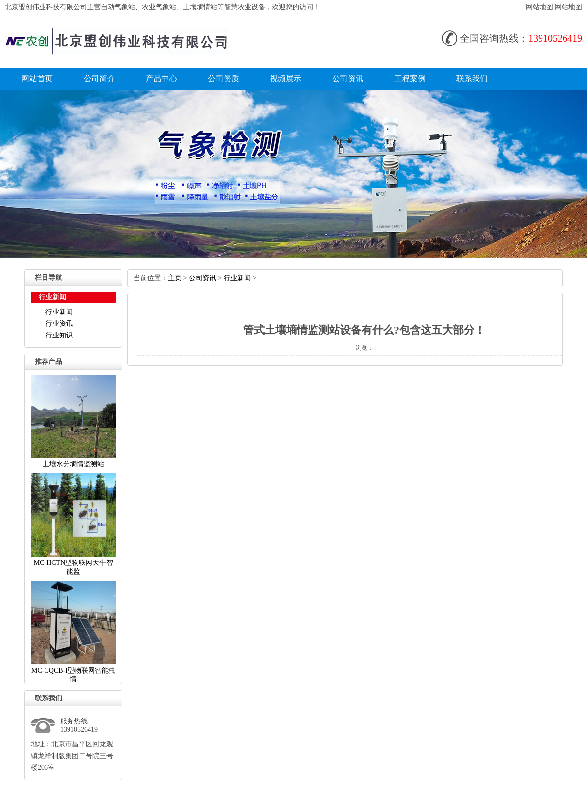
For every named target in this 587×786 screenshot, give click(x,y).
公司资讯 (347, 78)
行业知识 (59, 335)
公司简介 (99, 78)
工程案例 (410, 78)
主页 (174, 278)
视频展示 (285, 78)
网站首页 (37, 78)
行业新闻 (59, 311)
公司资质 (223, 78)
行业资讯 (59, 323)
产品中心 (161, 78)
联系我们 (472, 78)
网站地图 (539, 7)
